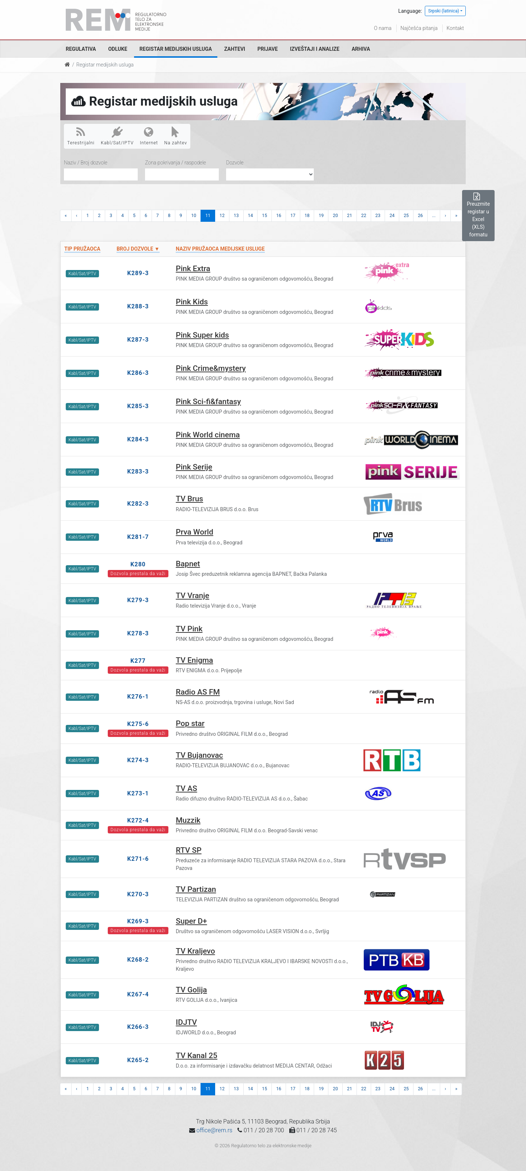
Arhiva (361, 49)
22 (363, 215)
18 (307, 215)
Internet (149, 135)
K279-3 (138, 600)
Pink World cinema (208, 434)
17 (293, 215)
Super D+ (191, 921)
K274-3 (138, 760)
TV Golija (191, 989)
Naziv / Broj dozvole (85, 163)
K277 (138, 660)
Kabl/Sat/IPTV (117, 135)
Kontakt (455, 28)
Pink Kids (192, 301)
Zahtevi (234, 49)
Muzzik (188, 820)
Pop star (190, 723)
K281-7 (138, 536)
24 (391, 215)
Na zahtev (175, 135)
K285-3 (138, 406)
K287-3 (138, 339)
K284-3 (138, 439)
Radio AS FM (198, 692)
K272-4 (138, 820)
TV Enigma (194, 660)
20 (335, 215)
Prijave (268, 49)
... (434, 215)
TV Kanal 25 (196, 1055)
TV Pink (189, 628)
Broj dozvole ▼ (138, 249)
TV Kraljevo (195, 951)
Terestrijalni (81, 135)
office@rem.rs (214, 1130)
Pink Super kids (202, 335)
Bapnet (188, 563)
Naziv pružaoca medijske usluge (220, 249)
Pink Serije (194, 467)
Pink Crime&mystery (211, 368)
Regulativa (81, 49)
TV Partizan (196, 889)
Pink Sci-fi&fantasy (208, 401)
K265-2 (138, 1060)
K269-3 (138, 921)
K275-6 (138, 724)
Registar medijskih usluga (176, 49)
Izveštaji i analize (314, 49)
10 (193, 215)
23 (378, 215)
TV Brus (189, 498)
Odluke (117, 49)
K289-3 (138, 273)
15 (264, 215)
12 (222, 215)
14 (250, 215)
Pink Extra (193, 268)
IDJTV (186, 1022)
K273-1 (138, 793)
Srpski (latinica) (443, 11)
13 (236, 215)
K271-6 (138, 858)
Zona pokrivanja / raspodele (175, 163)
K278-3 (138, 633)
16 (278, 215)
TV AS (186, 788)
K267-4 (138, 994)
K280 (138, 564)
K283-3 (138, 471)
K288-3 (138, 306)
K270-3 (138, 894)
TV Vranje (192, 595)
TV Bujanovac (199, 755)
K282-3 (138, 503)
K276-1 (138, 696)
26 (420, 215)
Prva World (194, 532)
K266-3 (138, 1026)
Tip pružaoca (82, 249)
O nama (383, 28)
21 (349, 215)
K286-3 (138, 372)
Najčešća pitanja (419, 28)
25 (406, 215)
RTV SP (188, 850)
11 (207, 215)
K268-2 (138, 959)
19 (321, 215)
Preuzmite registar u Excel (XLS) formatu (478, 215)
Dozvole (235, 163)
